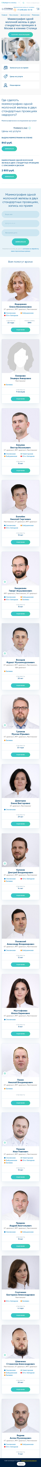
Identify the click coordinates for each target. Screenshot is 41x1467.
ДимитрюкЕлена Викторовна (20, 802)
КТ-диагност (9, 309)
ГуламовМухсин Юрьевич (20, 732)
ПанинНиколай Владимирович (20, 1013)
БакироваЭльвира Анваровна (20, 377)
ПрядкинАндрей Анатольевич (21, 1089)
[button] (9, 2)
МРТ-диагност (20, 309)
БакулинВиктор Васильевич (20, 446)
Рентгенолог (32, 309)
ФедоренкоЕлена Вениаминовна (21, 305)
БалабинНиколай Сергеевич (20, 517)
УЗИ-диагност (20, 668)
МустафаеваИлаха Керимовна (20, 978)
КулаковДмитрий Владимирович (20, 871)
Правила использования (29, 1460)
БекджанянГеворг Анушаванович (20, 589)
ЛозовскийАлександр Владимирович (20, 942)
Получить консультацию (20, 34)
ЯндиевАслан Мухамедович (20, 1200)
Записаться (9, 149)
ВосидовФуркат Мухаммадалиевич (20, 661)
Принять (21, 1464)
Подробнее (20, 330)
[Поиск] (24, 2)
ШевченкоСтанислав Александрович (20, 1160)
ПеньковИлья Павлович (20, 1049)
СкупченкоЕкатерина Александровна (20, 1124)
